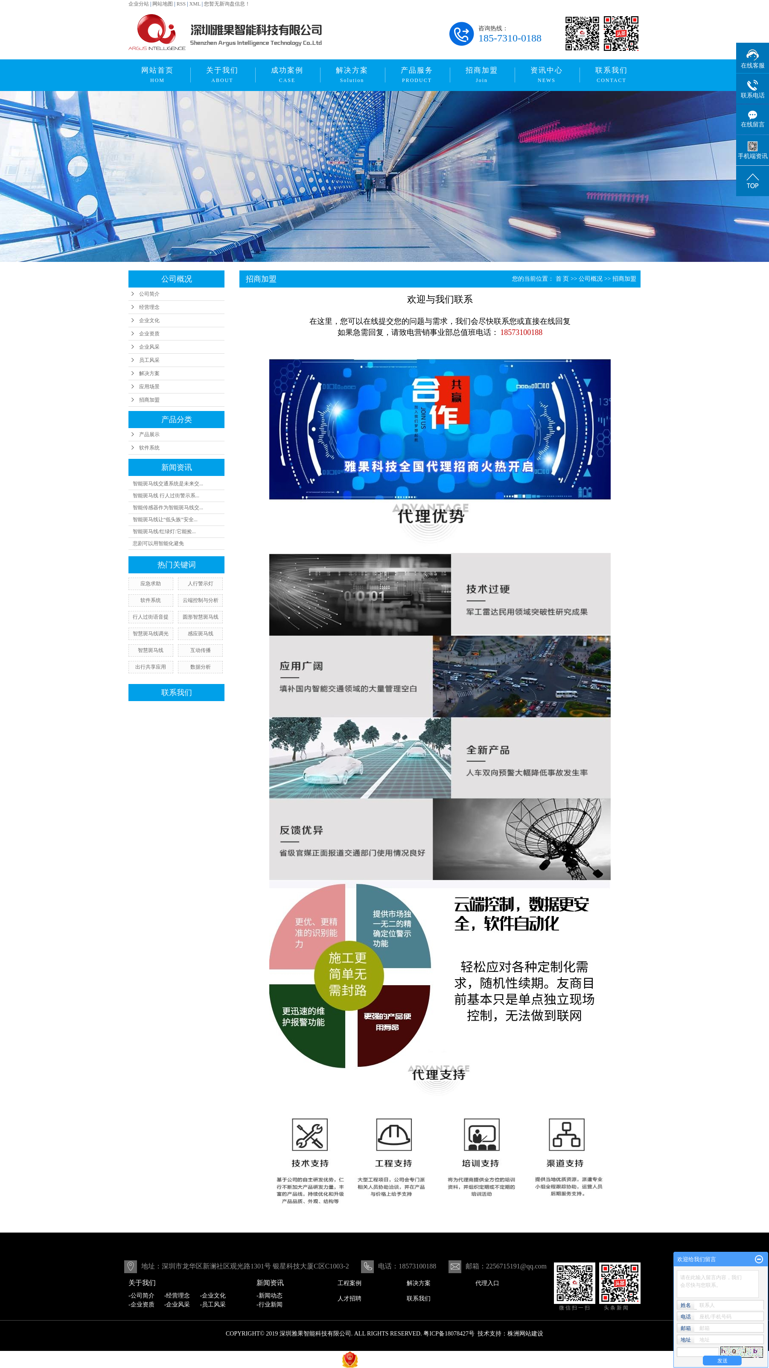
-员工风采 (213, 1304)
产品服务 (417, 74)
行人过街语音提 (151, 617)
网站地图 (162, 4)
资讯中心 (546, 74)
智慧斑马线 (150, 650)
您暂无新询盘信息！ (227, 4)
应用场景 (149, 387)
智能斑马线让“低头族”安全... (165, 520)
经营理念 (149, 307)
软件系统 (149, 448)
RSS (181, 4)
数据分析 (200, 667)
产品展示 (149, 434)
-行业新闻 (269, 1304)
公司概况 (591, 279)
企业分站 (138, 4)
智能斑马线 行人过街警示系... (166, 496)
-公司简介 (141, 1295)
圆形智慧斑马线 (200, 617)
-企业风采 (177, 1304)
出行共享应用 (150, 667)
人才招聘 (349, 1298)
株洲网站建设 (525, 1333)
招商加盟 (482, 74)
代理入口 (487, 1283)
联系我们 (611, 74)
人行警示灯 (200, 584)
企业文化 (149, 320)
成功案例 (287, 74)
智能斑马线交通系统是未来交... (168, 484)
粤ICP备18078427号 (449, 1333)
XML (195, 4)
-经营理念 (177, 1295)
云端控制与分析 (200, 600)
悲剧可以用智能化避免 (158, 543)
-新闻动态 (269, 1295)
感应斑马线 (200, 634)
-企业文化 (213, 1295)
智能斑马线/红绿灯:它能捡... (164, 531)
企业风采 (149, 347)
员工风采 (149, 360)
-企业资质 (141, 1304)
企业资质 (149, 334)
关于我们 (222, 74)
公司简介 (149, 294)
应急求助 (150, 584)
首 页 (562, 279)
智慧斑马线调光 (151, 634)
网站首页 (157, 74)
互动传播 (200, 650)
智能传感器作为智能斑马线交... (168, 508)
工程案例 (349, 1283)
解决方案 (352, 74)
